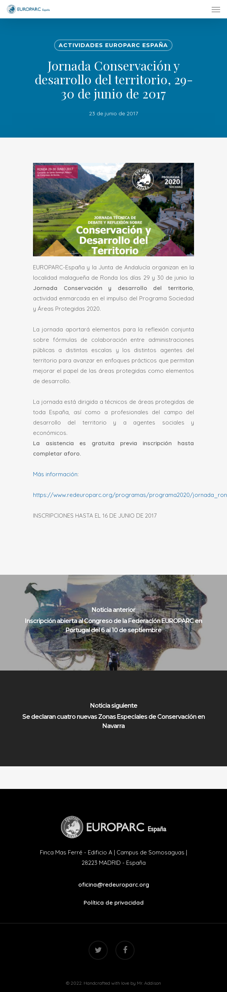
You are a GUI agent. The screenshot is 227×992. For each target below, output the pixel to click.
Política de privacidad (114, 902)
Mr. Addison (149, 983)
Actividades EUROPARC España (113, 45)
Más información (55, 474)
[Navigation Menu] (216, 9)
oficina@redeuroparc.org (113, 884)
